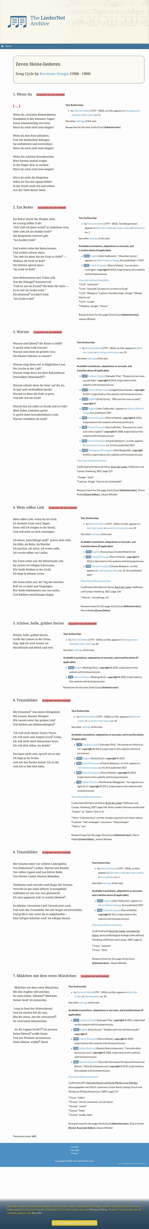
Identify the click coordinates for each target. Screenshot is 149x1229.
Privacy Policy (98, 1209)
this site (37, 1213)
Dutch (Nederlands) (98, 389)
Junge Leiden (123, 227)
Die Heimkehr (92, 996)
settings (80, 121)
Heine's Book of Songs (107, 260)
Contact (74, 1146)
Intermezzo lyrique (95, 445)
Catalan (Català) (96, 376)
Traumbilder (107, 877)
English (94, 255)
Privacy (74, 1153)
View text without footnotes (94, 280)
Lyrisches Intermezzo (108, 352)
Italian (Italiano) (82, 676)
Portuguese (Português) (100, 450)
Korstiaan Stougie (54, 73)
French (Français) (98, 265)
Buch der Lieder (104, 227)
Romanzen (138, 227)
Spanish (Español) (88, 1062)
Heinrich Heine (82, 110)
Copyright (74, 1150)
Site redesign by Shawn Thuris (131, 1163)
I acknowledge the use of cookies (74, 1222)
